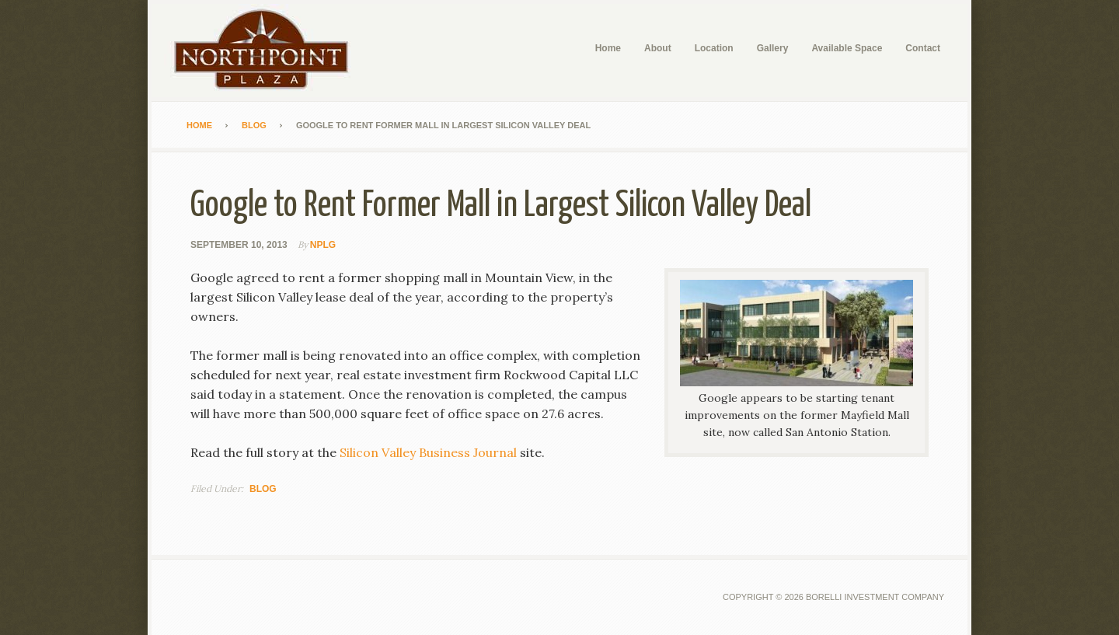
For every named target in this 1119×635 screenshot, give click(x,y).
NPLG (323, 244)
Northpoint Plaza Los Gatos (268, 50)
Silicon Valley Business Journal (428, 452)
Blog (263, 488)
